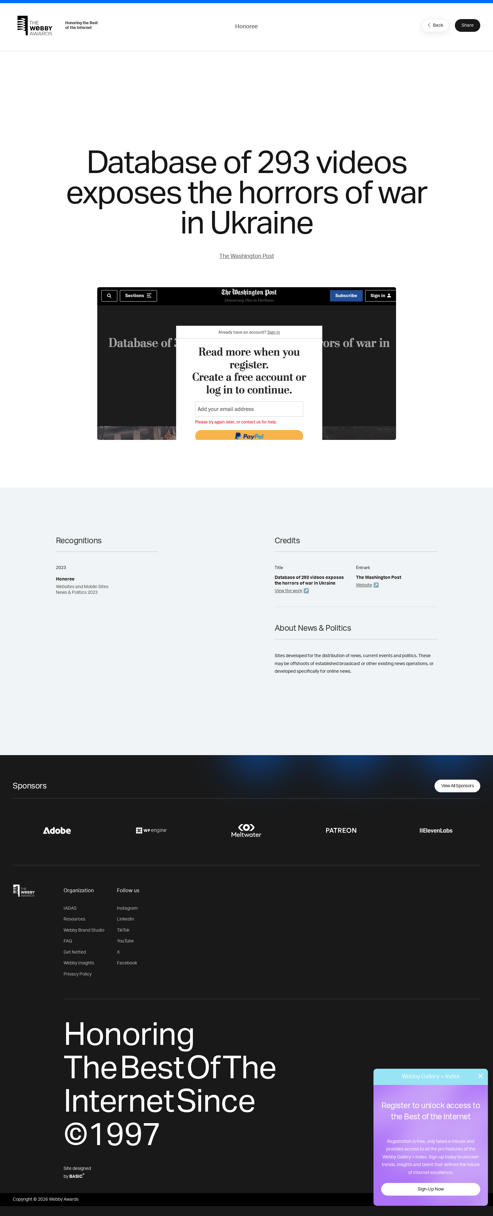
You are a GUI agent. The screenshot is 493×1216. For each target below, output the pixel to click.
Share (468, 25)
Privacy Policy (78, 974)
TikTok (123, 930)
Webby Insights (79, 963)
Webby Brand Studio (84, 930)
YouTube (125, 941)
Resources (74, 919)
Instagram (127, 908)
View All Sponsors (457, 786)
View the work (288, 591)
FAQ (68, 941)
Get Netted (75, 952)
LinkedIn (125, 919)
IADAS (70, 908)
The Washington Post (246, 256)
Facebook (127, 963)
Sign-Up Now (431, 1189)
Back (434, 25)
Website (364, 585)
